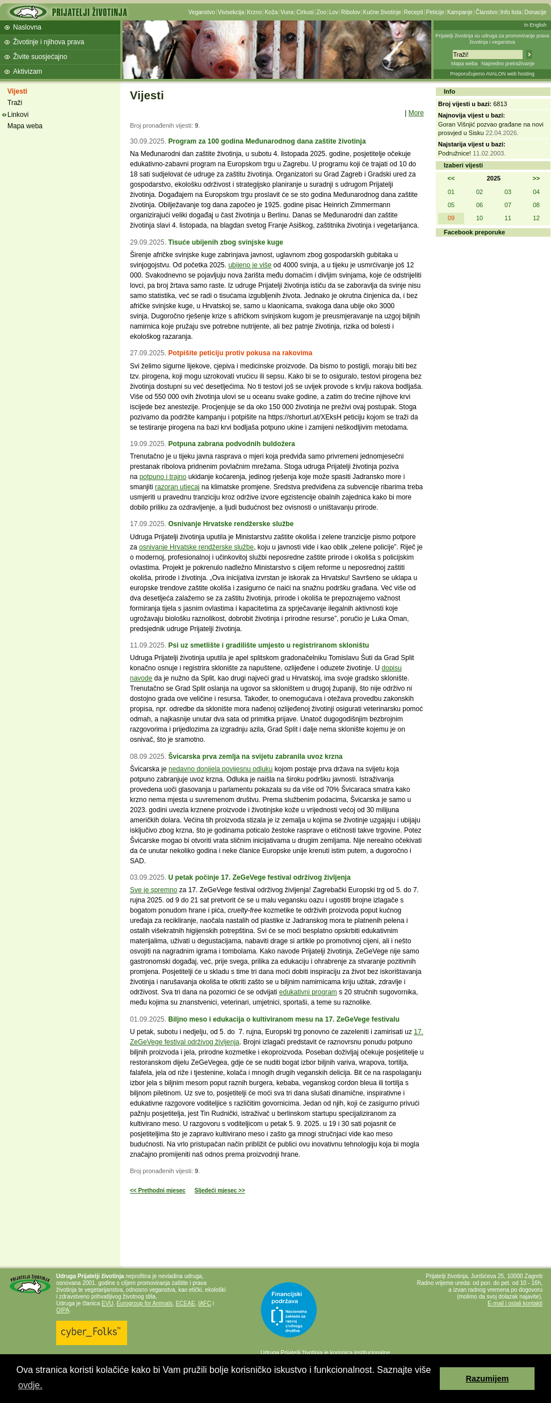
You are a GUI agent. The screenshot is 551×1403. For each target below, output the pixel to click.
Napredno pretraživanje (508, 63)
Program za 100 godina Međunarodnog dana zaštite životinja (266, 141)
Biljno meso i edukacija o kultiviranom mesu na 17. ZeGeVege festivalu (283, 1019)
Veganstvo (201, 12)
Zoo (321, 12)
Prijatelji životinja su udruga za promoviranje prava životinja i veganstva (492, 39)
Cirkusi (305, 12)
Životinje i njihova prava (48, 42)
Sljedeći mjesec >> (220, 1190)
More (416, 113)
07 (507, 204)
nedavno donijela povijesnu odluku (220, 769)
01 (451, 191)
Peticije (435, 12)
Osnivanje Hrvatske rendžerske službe (230, 524)
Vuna (286, 12)
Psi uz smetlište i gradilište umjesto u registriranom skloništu (268, 645)
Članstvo (487, 12)
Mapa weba (464, 63)
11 (507, 218)
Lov (333, 12)
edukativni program (308, 992)
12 (536, 218)
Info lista (510, 12)
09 (451, 218)
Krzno (254, 12)
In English (535, 25)
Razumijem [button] (487, 1378)
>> (536, 178)
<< (451, 178)
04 (536, 191)
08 (536, 204)
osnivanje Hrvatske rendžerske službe (196, 547)
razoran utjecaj (177, 487)
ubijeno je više (249, 265)
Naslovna (27, 27)
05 (451, 204)
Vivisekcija (231, 12)
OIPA (62, 1310)
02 (479, 191)
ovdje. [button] (30, 1385)
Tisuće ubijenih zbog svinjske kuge (225, 242)
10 (479, 218)
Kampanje (460, 12)
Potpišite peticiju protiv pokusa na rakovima (240, 353)
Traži (14, 103)
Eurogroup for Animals (144, 1303)
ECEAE (185, 1303)
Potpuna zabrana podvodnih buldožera (231, 444)
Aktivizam (27, 71)
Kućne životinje (382, 12)
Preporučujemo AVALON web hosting (492, 74)
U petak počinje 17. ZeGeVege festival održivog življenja (259, 877)
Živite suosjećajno (40, 57)
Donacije (535, 12)
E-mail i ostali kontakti (514, 1303)
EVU (107, 1303)
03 (507, 191)
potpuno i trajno (163, 477)
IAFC (204, 1303)
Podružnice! (454, 153)
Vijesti (17, 91)
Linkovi (17, 115)
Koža (270, 12)
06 (479, 204)
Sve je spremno (153, 890)
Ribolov (350, 12)
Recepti (413, 12)
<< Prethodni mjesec (158, 1190)
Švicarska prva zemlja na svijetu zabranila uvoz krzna (255, 757)
